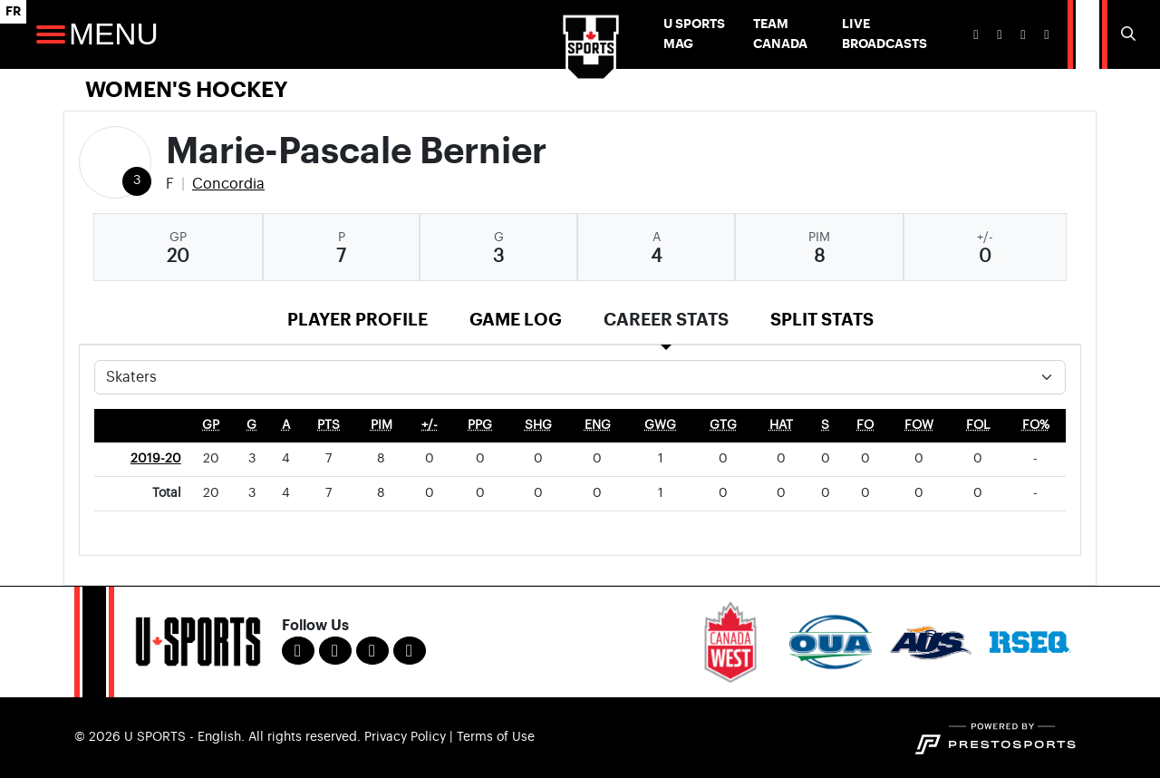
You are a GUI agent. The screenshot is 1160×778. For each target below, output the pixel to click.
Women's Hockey (186, 90)
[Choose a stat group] (580, 377)
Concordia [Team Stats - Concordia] (228, 184)
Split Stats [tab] (822, 319)
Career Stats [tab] (666, 319)
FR (13, 11)
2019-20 (155, 458)
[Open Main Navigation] (51, 34)
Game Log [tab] (515, 319)
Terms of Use (496, 737)
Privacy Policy (405, 737)
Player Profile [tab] (357, 319)
